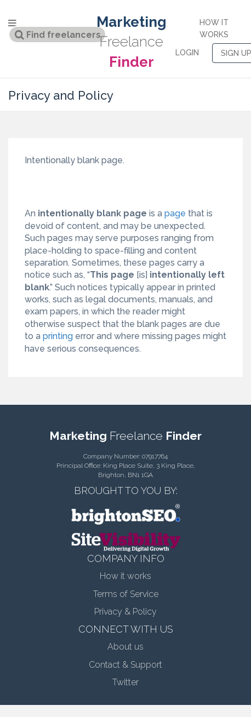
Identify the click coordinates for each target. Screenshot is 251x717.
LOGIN (187, 52)
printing (58, 336)
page (175, 213)
